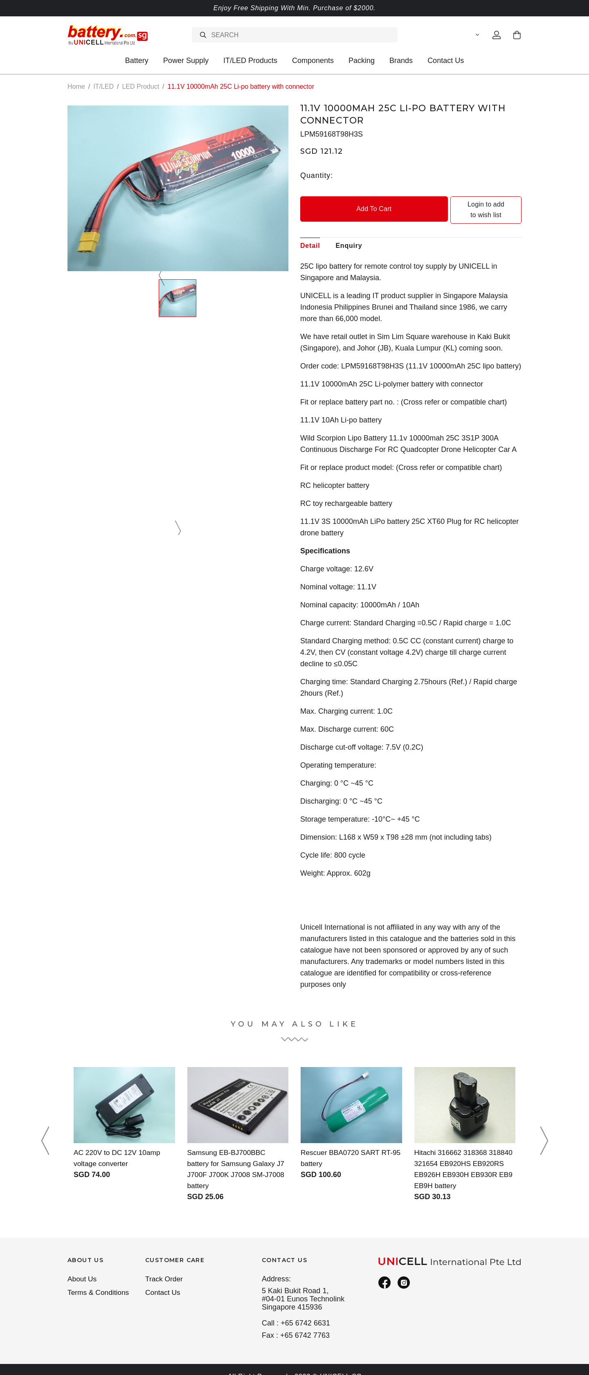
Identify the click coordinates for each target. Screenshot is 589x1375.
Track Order (164, 1268)
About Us (82, 1268)
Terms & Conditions (99, 1282)
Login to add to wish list (467, 204)
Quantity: (316, 175)
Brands (401, 60)
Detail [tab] (310, 234)
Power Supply (186, 60)
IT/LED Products (250, 60)
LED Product (140, 86)
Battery (136, 60)
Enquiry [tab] (348, 234)
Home (76, 86)
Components (313, 60)
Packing (361, 60)
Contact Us (445, 60)
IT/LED (103, 86)
